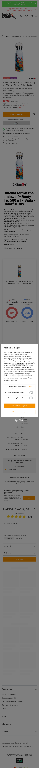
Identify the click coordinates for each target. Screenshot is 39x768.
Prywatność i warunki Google (22, 367)
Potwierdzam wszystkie (19, 406)
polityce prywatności (18, 364)
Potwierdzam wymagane (19, 412)
